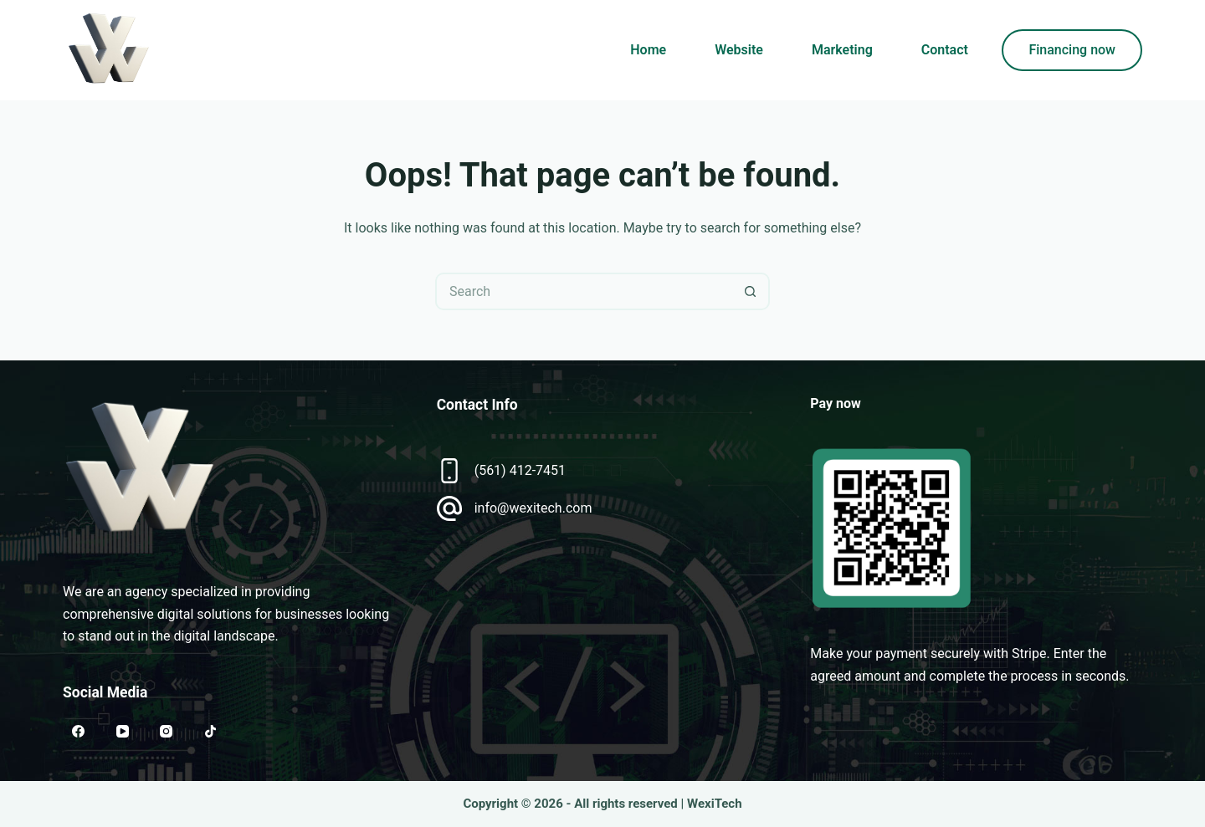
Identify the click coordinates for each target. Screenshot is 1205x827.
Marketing (842, 50)
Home (648, 50)
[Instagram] (166, 732)
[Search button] (751, 291)
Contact (944, 50)
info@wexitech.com (533, 508)
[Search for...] (583, 291)
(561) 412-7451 (520, 470)
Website (739, 50)
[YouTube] (123, 732)
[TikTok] (211, 732)
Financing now (1071, 50)
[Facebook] (79, 732)
